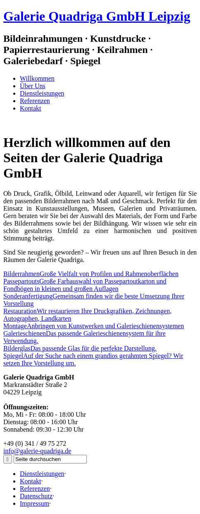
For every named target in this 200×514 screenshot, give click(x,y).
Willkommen (37, 78)
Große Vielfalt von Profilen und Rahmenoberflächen (91, 273)
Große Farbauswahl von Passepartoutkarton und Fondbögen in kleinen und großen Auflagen (85, 285)
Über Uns (32, 85)
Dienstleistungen (42, 93)
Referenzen (35, 100)
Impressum (34, 503)
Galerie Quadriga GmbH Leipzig (96, 16)
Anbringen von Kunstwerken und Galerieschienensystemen (93, 325)
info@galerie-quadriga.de (37, 450)
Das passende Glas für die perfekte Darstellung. (80, 348)
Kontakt (30, 108)
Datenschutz (36, 496)
